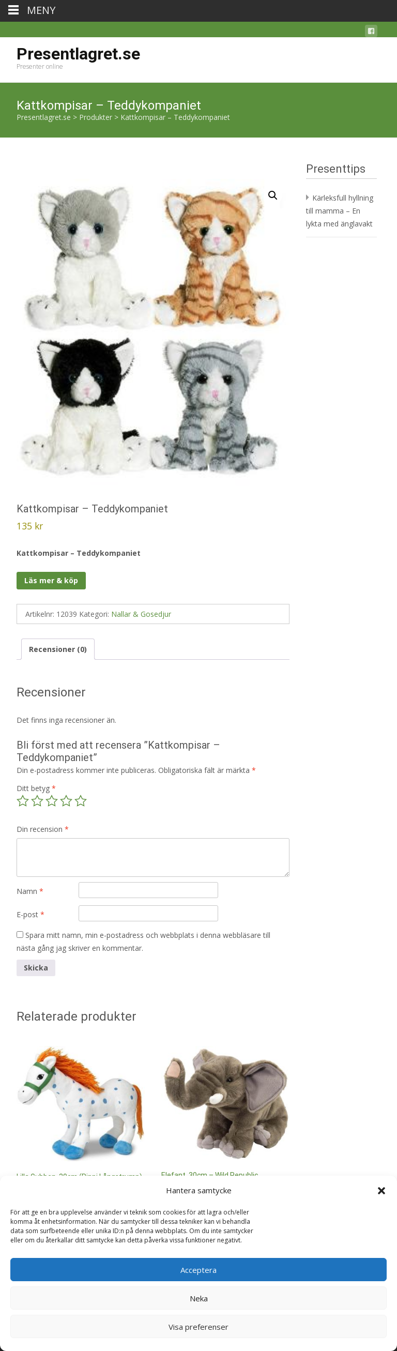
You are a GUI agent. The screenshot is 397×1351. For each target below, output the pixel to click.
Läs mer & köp (51, 580)
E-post (30, 914)
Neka (199, 1298)
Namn (30, 891)
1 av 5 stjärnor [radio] (23, 801)
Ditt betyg (36, 788)
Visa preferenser (198, 1327)
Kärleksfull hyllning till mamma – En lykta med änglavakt (339, 211)
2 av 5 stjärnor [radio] (37, 801)
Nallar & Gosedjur (141, 614)
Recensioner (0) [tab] (58, 649)
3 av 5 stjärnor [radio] (51, 801)
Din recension (43, 829)
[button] (381, 1191)
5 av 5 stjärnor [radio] (80, 801)
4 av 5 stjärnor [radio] (66, 801)
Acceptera (198, 1270)
